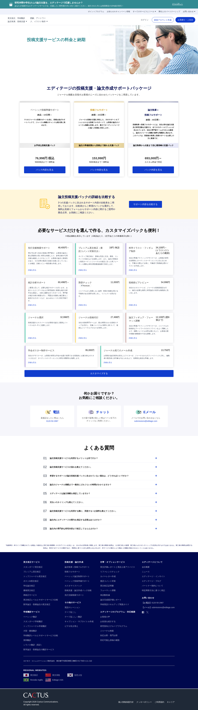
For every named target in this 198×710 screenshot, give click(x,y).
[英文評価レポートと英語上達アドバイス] (117, 567)
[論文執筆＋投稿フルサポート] (77, 567)
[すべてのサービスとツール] (144, 11)
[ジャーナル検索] (107, 630)
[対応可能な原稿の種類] (109, 640)
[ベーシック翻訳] (30, 616)
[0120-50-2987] (52, 421)
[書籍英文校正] (29, 590)
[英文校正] (30, 675)
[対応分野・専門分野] (109, 635)
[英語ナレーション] (72, 607)
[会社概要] (146, 567)
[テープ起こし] (70, 612)
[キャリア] (171, 702)
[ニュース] (146, 571)
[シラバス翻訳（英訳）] (33, 644)
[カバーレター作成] (108, 576)
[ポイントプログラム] (96, 11)
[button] (32, 270)
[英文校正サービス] (31, 562)
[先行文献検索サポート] (74, 595)
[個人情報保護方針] (126, 702)
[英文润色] (52, 675)
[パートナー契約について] (152, 585)
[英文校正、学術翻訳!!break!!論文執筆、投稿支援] (32, 20)
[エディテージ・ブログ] (151, 581)
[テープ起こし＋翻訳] (73, 616)
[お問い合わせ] (189, 11)
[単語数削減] (105, 595)
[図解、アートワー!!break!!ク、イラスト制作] (53, 20)
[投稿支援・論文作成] (74, 562)
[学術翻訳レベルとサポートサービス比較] (40, 635)
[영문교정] (74, 675)
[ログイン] (144, 19)
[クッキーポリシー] (144, 702)
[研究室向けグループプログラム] (113, 626)
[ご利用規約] (159, 702)
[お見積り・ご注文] (185, 20)
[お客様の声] (105, 616)
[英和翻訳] (27, 640)
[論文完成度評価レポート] (110, 599)
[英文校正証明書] (107, 585)
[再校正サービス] (30, 595)
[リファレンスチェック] (109, 571)
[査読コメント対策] (108, 581)
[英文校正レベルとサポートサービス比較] (40, 599)
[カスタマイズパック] (73, 585)
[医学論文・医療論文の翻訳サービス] (38, 649)
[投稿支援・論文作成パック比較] (78, 590)
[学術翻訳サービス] (31, 611)
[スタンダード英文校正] (33, 567)
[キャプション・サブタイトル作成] (79, 621)
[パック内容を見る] (44, 169)
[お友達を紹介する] (108, 621)
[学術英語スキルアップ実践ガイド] (114, 604)
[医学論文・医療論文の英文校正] (36, 604)
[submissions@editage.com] (145, 421)
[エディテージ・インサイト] (153, 576)
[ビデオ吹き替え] (71, 626)
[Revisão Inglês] (33, 680)
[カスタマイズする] (99, 373)
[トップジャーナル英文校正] (34, 576)
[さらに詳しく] (177, 4)
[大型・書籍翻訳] (30, 630)
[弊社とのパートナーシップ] (169, 11)
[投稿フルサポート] (72, 571)
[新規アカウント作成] (163, 20)
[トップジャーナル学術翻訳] (34, 626)
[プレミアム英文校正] (32, 571)
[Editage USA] (54, 680)
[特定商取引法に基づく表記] (153, 590)
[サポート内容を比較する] (145, 204)
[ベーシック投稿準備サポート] (77, 581)
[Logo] (9, 20)
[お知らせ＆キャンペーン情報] (118, 11)
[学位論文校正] (29, 585)
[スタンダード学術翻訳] (33, 621)
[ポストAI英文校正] (31, 581)
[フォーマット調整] (108, 590)
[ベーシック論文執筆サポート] (77, 576)
